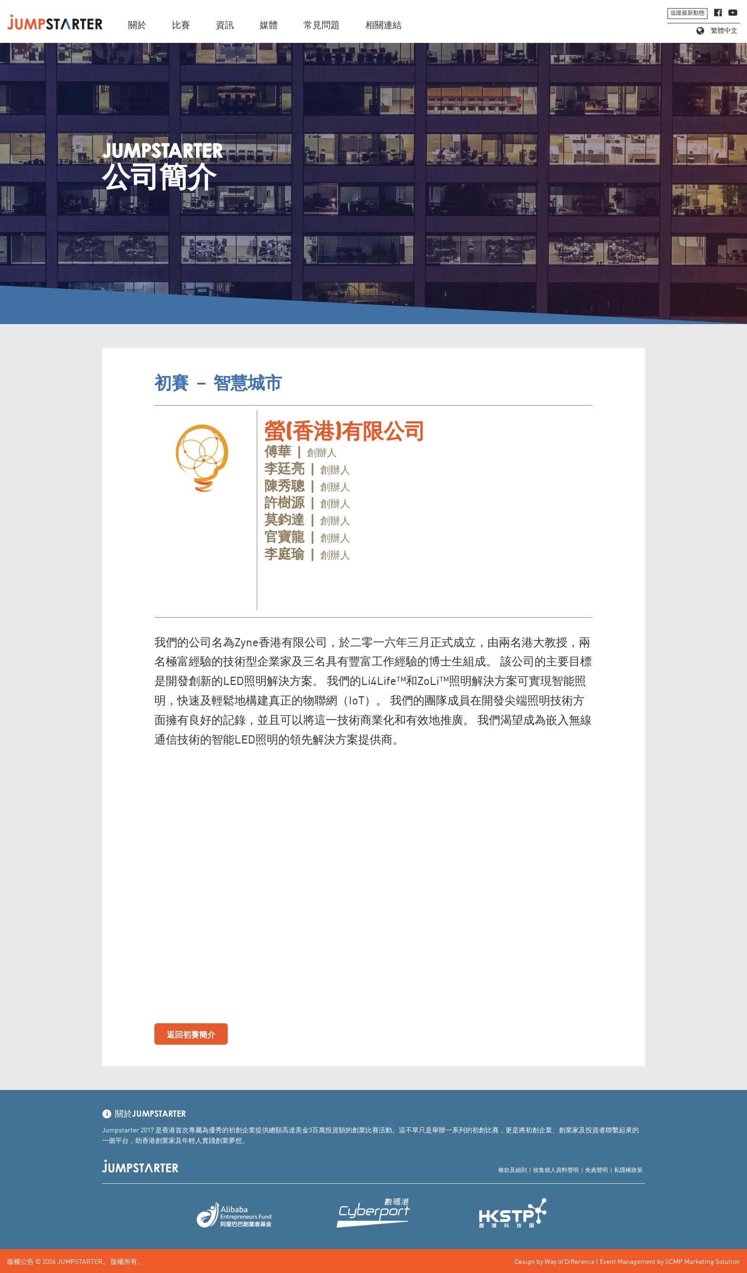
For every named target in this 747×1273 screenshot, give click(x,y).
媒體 (269, 25)
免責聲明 (596, 1169)
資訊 (225, 25)
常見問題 (321, 25)
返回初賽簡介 (191, 1033)
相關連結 (383, 25)
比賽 (181, 25)
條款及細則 (512, 1169)
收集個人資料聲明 (556, 1169)
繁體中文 (717, 31)
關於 (137, 25)
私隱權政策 (628, 1169)
